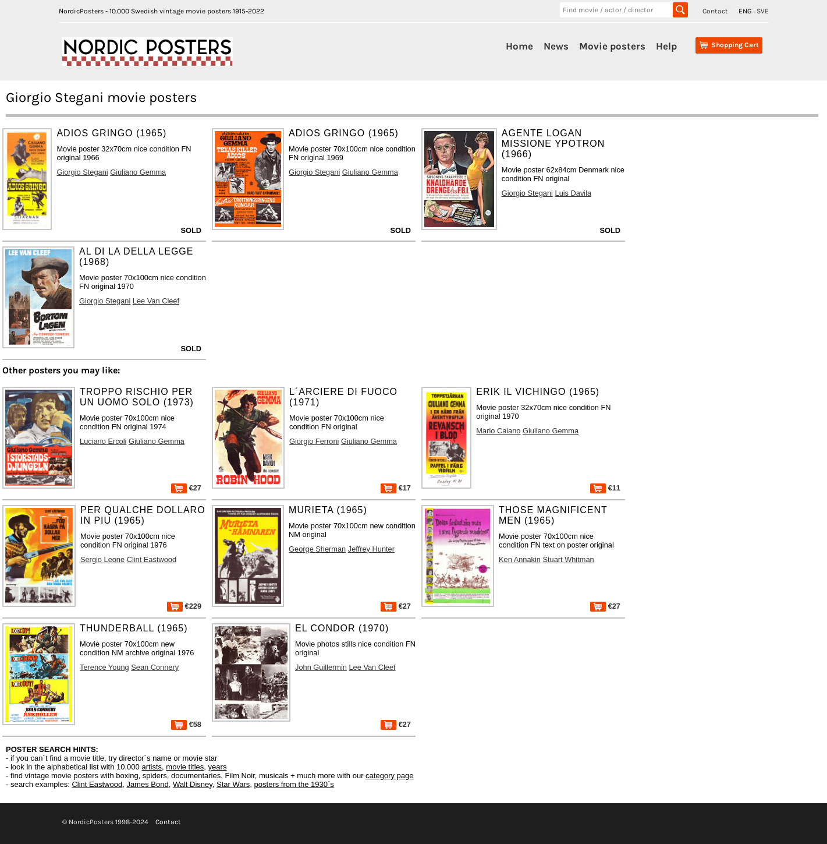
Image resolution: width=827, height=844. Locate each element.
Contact (715, 11)
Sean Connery (155, 667)
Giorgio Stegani (82, 172)
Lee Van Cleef (156, 300)
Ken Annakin (520, 559)
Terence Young (104, 667)
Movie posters (612, 46)
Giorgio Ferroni (314, 441)
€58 (186, 724)
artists (151, 766)
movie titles (185, 766)
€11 (605, 487)
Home (519, 46)
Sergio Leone (102, 559)
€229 (184, 606)
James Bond (147, 784)
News (556, 46)
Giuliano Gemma (138, 172)
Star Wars (233, 784)
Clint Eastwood (151, 559)
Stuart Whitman (568, 559)
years (217, 766)
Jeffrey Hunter (371, 549)
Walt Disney (192, 784)
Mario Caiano (498, 430)
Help (666, 46)
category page (389, 775)
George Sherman (317, 549)
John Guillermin (321, 667)
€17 (396, 487)
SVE (763, 11)
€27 (186, 487)
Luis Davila (573, 193)
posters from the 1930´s (294, 784)
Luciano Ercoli (103, 441)
